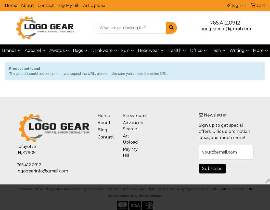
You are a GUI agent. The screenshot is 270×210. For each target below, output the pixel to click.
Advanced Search (132, 125)
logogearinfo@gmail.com (225, 28)
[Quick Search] (129, 28)
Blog (102, 129)
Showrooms (132, 115)
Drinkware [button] (102, 50)
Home (11, 5)
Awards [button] (57, 50)
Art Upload (94, 5)
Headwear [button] (148, 50)
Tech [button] (216, 50)
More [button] (258, 50)
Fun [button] (125, 50)
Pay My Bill (68, 5)
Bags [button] (78, 50)
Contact (45, 5)
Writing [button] (237, 50)
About (27, 5)
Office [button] (196, 50)
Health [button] (175, 50)
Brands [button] (9, 50)
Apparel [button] (33, 50)
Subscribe (212, 168)
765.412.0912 (225, 23)
